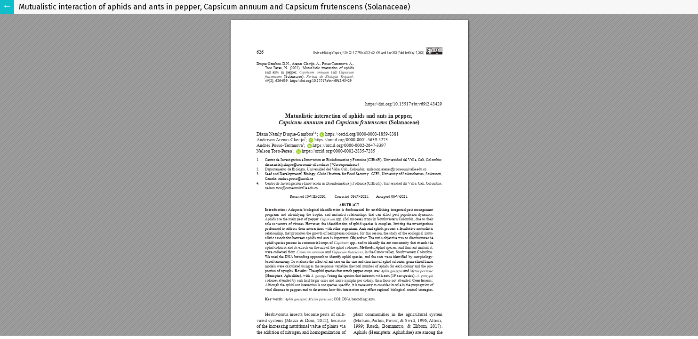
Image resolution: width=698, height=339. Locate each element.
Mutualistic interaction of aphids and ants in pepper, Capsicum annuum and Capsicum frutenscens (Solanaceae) (214, 6)
